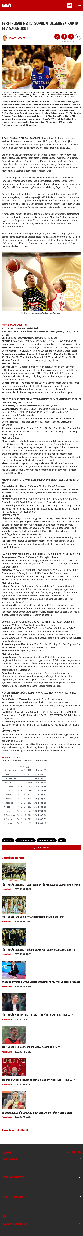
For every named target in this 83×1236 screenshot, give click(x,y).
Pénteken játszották (12, 757)
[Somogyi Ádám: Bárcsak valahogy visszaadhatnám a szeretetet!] (14, 1100)
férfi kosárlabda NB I (47, 840)
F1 (4, 1216)
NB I (17, 325)
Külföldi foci (13, 1177)
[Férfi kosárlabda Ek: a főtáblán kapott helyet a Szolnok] (14, 904)
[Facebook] (73, 1152)
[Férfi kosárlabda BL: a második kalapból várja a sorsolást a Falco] (14, 937)
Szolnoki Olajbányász (25, 840)
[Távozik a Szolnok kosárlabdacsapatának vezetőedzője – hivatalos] (14, 1067)
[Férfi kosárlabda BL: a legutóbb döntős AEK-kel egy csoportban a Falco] (14, 872)
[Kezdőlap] (6, 5)
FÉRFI (5, 325)
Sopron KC (8, 840)
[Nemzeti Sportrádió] (69, 5)
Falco (62, 840)
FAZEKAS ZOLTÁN (17, 38)
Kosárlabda (7, 889)
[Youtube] (79, 1152)
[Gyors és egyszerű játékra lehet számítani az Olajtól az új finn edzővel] (14, 969)
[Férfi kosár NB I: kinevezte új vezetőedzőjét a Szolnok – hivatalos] (14, 1002)
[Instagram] (68, 1152)
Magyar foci (12, 1159)
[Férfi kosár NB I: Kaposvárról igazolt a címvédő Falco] (14, 1034)
